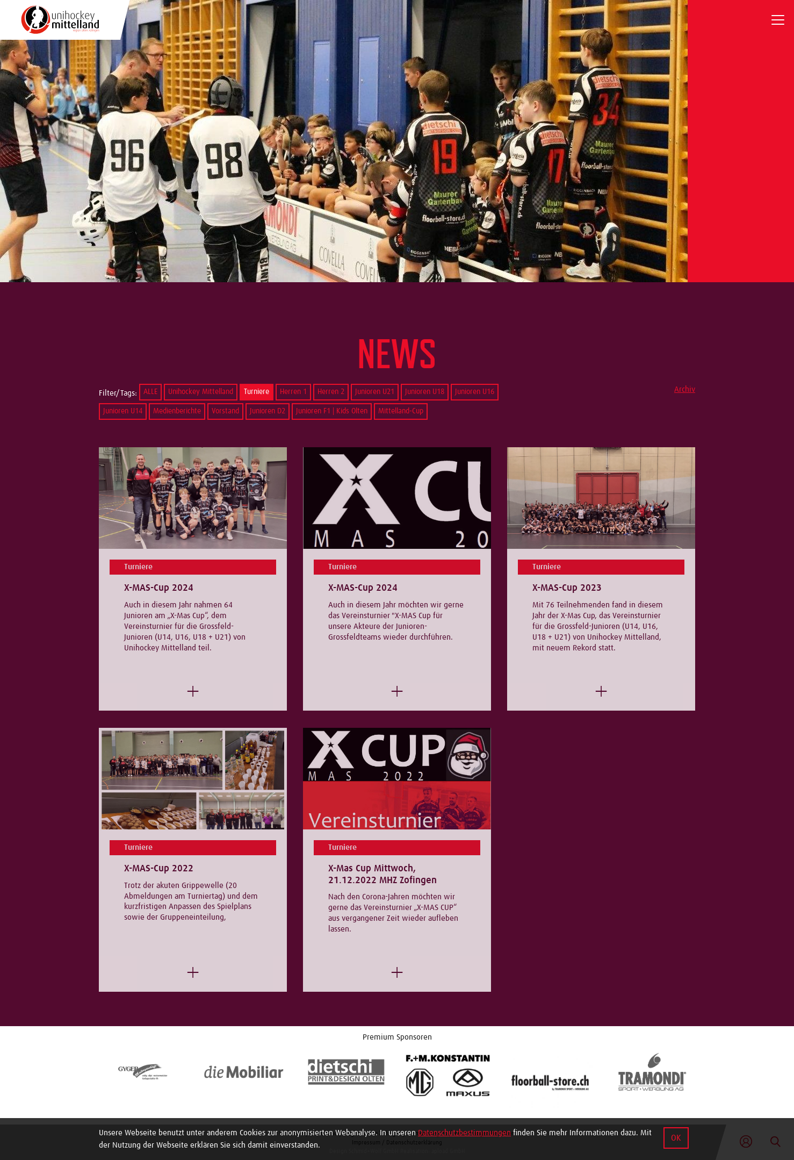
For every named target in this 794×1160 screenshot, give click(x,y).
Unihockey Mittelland (200, 392)
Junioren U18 (424, 392)
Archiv (684, 389)
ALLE (150, 392)
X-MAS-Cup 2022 (158, 868)
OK (676, 1138)
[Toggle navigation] (778, 20)
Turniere (256, 392)
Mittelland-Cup (400, 411)
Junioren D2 (267, 411)
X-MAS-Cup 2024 (158, 588)
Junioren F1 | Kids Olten (331, 411)
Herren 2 (330, 392)
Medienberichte (177, 411)
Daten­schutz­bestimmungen (464, 1133)
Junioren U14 (122, 411)
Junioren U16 (474, 392)
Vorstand (225, 411)
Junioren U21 (374, 392)
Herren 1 (293, 392)
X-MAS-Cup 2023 (567, 588)
